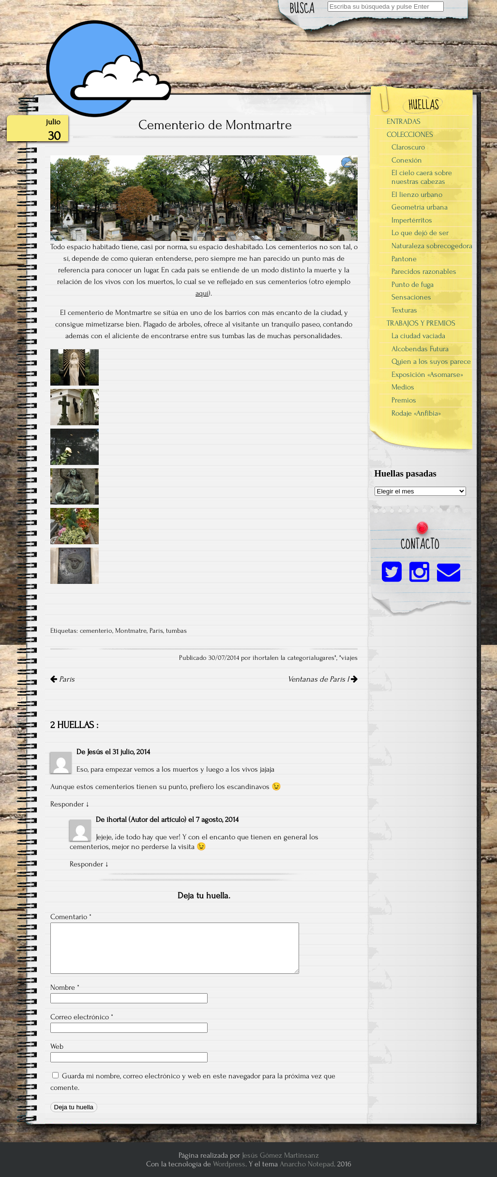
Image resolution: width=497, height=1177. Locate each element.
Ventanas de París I (322, 679)
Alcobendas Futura (420, 348)
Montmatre (131, 631)
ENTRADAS (404, 121)
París (156, 631)
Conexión (407, 160)
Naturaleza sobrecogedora (432, 245)
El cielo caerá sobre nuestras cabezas (422, 177)
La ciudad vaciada (418, 335)
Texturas (404, 310)
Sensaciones (411, 297)
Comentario (70, 916)
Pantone (404, 258)
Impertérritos (412, 220)
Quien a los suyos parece (431, 361)
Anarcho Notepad (307, 1164)
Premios (404, 400)
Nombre (64, 987)
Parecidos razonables (424, 271)
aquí (202, 293)
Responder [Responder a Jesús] (67, 804)
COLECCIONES (410, 134)
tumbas (176, 631)
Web (56, 1046)
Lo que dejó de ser (420, 232)
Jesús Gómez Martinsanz (280, 1155)
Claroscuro (408, 147)
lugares (324, 658)
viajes (349, 658)
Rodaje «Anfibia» (416, 413)
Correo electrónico (81, 1017)
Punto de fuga (413, 284)
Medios (403, 387)
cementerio (96, 631)
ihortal (116, 819)
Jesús (95, 751)
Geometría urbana (420, 207)
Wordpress (229, 1164)
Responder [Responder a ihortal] (86, 864)
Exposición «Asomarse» (427, 374)
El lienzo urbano (417, 194)
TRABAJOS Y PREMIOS (421, 323)
